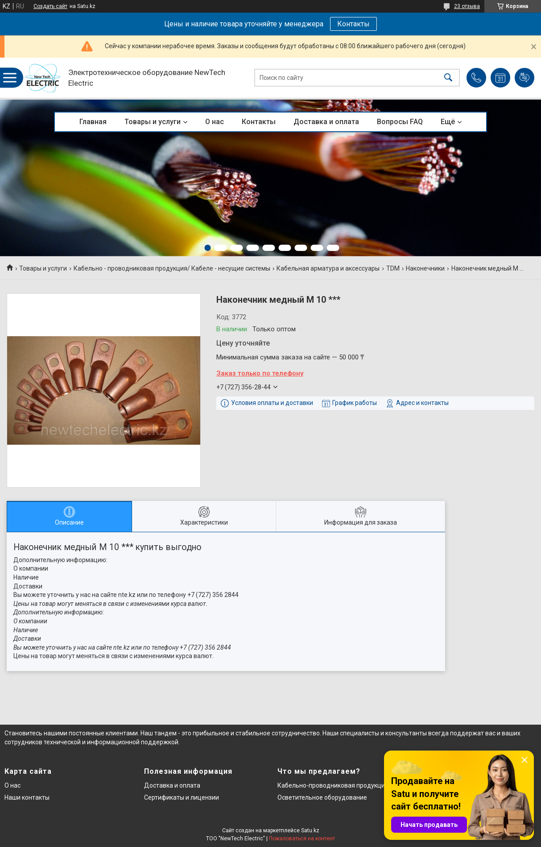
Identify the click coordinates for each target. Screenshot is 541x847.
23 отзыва (467, 6)
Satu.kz (310, 830)
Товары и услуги (152, 121)
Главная (93, 121)
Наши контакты (27, 797)
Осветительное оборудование (322, 797)
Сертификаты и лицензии (181, 797)
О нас (214, 121)
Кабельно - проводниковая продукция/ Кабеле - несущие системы (172, 268)
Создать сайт (50, 6)
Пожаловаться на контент (302, 838)
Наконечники (425, 268)
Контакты (353, 24)
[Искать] (448, 78)
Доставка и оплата (326, 121)
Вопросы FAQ (400, 121)
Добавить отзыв (524, 78)
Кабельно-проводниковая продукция (332, 785)
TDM (393, 268)
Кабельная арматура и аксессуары (328, 268)
